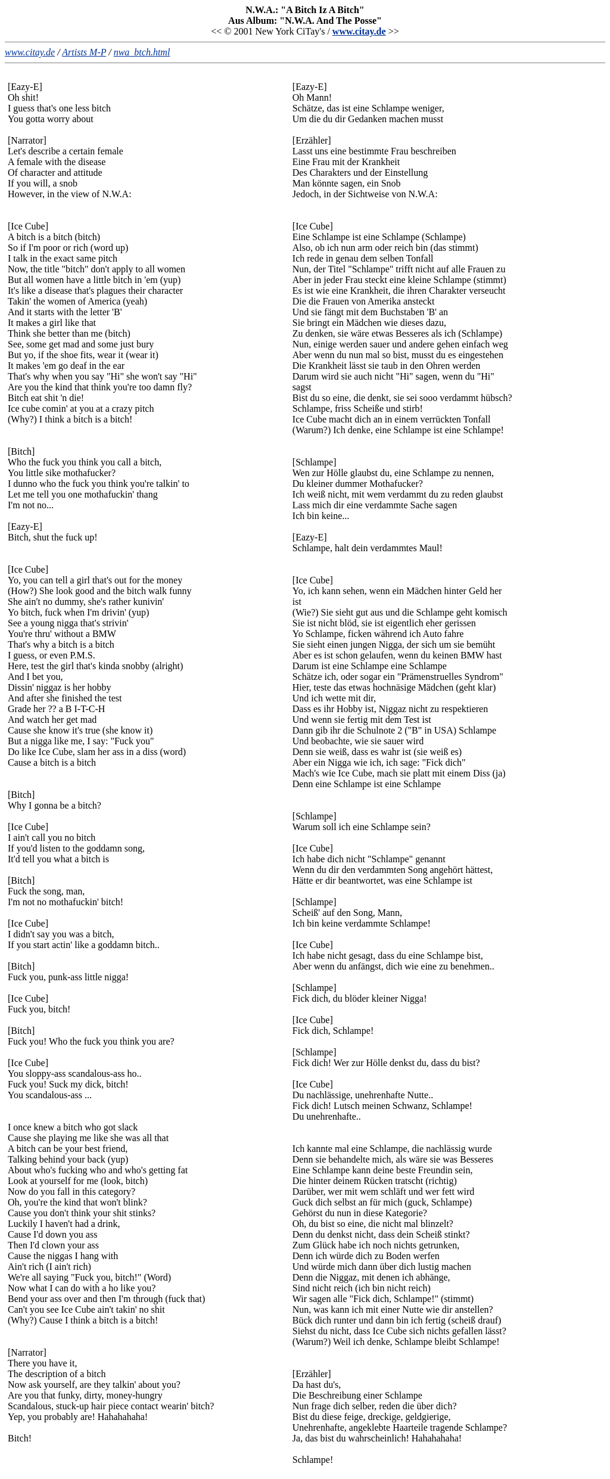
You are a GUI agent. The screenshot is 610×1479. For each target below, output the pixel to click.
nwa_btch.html (142, 52)
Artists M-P (84, 52)
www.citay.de (359, 31)
